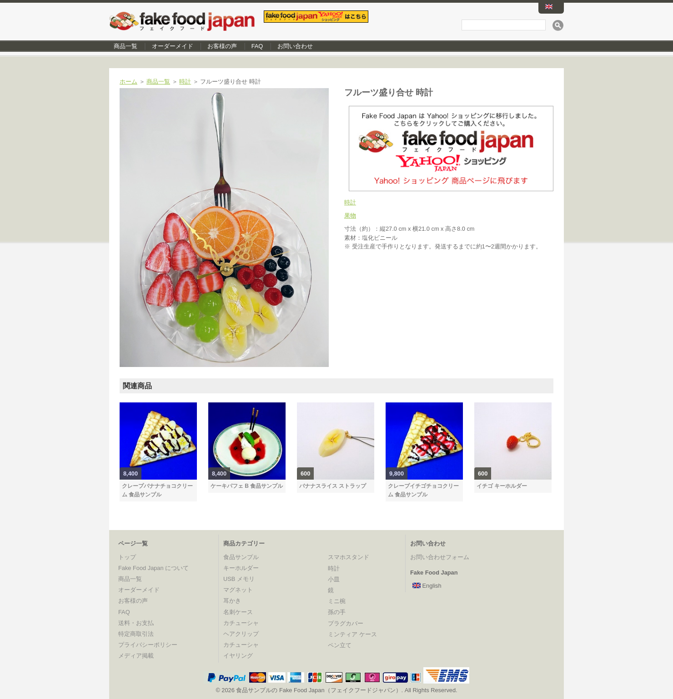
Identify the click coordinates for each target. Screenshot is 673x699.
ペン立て (340, 645)
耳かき (232, 600)
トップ (127, 557)
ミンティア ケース (352, 634)
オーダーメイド (172, 46)
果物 (350, 215)
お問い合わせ (295, 46)
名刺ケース (238, 612)
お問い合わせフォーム (439, 557)
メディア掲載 (136, 655)
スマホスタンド (348, 557)
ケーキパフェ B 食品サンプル (247, 486)
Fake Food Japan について (153, 568)
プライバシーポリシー (147, 644)
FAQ (257, 46)
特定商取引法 (136, 633)
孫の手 (337, 612)
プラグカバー (345, 623)
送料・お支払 (136, 623)
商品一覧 (125, 46)
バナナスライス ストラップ (332, 486)
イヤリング (238, 655)
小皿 (334, 579)
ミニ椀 (337, 601)
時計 (185, 81)
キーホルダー (241, 568)
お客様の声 (222, 46)
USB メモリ (239, 578)
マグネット (238, 589)
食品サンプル (241, 557)
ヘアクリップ (241, 633)
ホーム (128, 81)
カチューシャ (241, 623)
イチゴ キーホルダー (502, 486)
